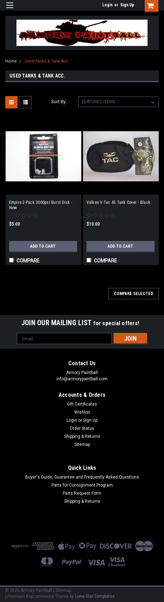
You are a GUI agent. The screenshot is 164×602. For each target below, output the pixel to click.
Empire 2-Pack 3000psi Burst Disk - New (41, 205)
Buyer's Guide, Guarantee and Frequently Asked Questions (82, 477)
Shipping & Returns (82, 436)
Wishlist (82, 412)
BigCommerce (40, 596)
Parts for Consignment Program (82, 485)
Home (11, 61)
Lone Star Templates (95, 596)
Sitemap (82, 444)
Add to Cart (43, 246)
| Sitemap (62, 590)
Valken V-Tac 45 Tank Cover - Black (119, 202)
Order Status (82, 428)
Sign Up (127, 4)
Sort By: (59, 101)
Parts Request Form (82, 493)
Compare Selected (133, 293)
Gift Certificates (82, 404)
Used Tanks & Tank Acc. (47, 61)
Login (107, 4)
